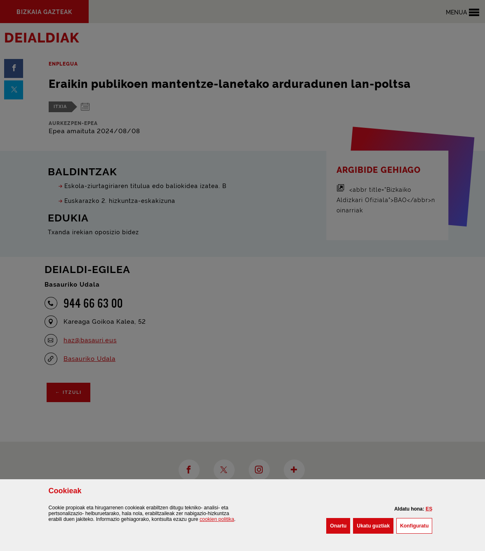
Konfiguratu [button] (416, 525)
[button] (429, 509)
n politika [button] (217, 519)
